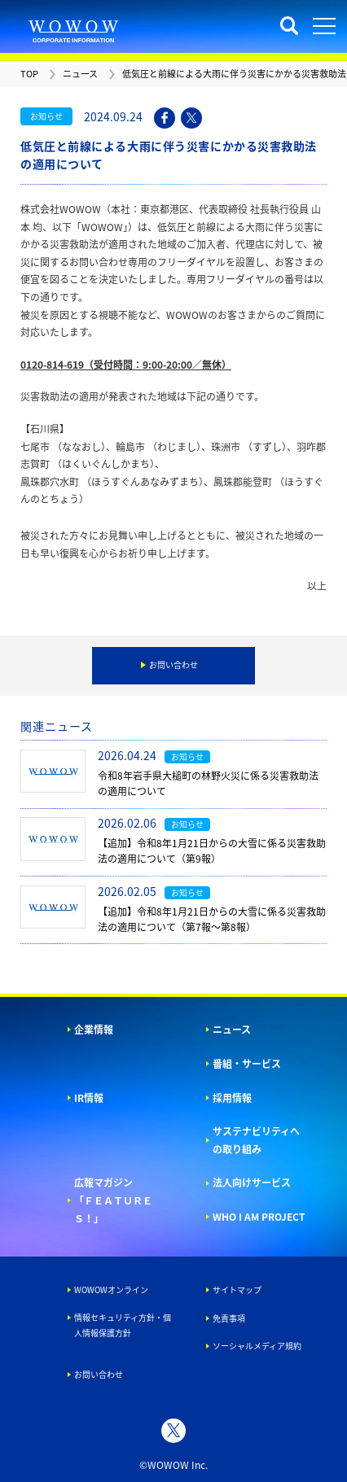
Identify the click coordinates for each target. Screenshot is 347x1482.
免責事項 (229, 1318)
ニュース (232, 1029)
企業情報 (93, 1029)
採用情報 (232, 1098)
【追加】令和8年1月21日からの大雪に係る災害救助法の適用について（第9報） (212, 851)
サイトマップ (237, 1289)
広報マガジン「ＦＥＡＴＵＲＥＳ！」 (113, 1200)
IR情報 (88, 1098)
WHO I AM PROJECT (259, 1216)
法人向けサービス (252, 1182)
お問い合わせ (98, 1374)
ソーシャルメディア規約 (257, 1346)
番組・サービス (247, 1063)
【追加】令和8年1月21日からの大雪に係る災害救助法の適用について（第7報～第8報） (212, 919)
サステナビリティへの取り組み (256, 1140)
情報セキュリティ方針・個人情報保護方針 (122, 1325)
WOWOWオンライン (111, 1289)
